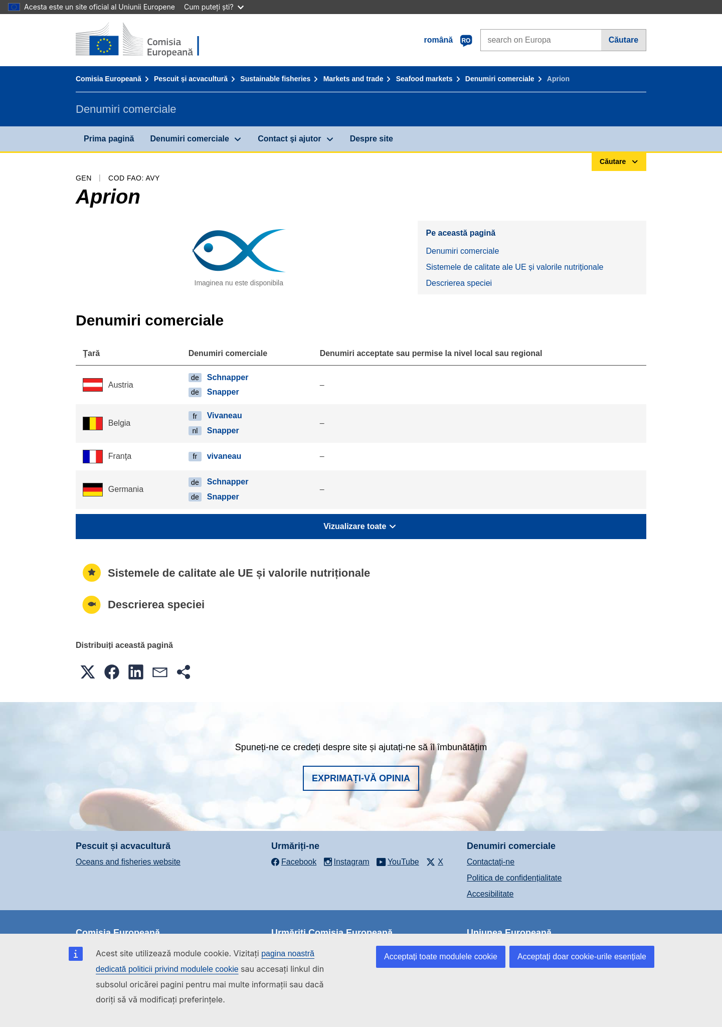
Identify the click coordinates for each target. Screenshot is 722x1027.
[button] (88, 672)
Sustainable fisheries (275, 79)
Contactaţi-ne (490, 862)
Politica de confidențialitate (514, 878)
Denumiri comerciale (499, 79)
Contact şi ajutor (289, 138)
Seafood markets (424, 79)
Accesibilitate (490, 894)
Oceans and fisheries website (128, 862)
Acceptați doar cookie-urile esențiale (581, 956)
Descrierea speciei (459, 283)
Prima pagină (109, 138)
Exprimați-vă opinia (361, 778)
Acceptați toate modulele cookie (440, 956)
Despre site (371, 138)
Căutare (624, 40)
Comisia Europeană (108, 79)
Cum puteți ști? (214, 7)
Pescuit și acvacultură (191, 79)
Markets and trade (353, 79)
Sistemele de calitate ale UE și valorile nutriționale (514, 267)
